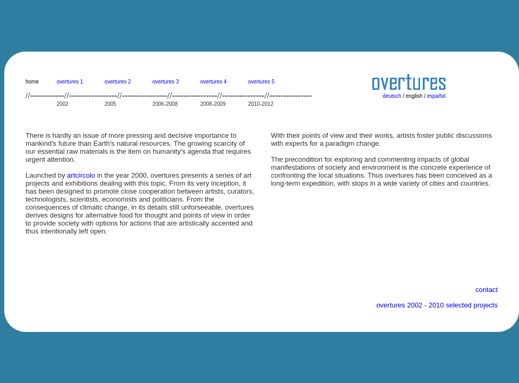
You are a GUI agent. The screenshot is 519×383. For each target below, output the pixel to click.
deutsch (392, 96)
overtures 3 (165, 82)
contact (486, 290)
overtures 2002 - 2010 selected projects (437, 305)
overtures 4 (213, 82)
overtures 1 (69, 82)
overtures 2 (117, 82)
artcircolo (81, 175)
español (436, 96)
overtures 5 (261, 82)
